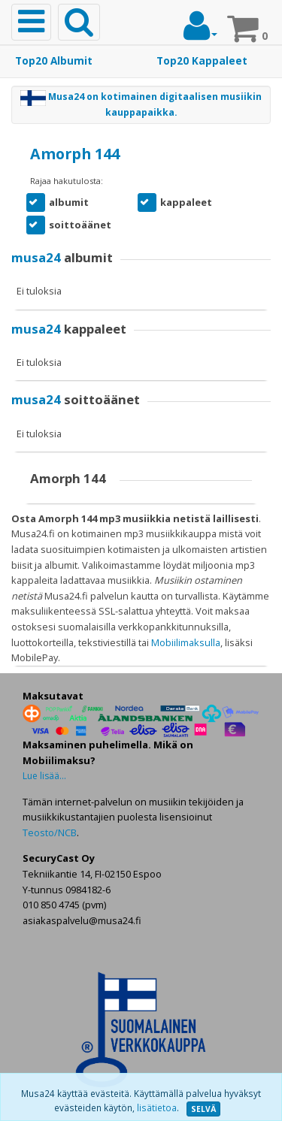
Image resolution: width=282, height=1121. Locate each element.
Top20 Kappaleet (201, 61)
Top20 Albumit (53, 61)
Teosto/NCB (50, 832)
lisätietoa (157, 1107)
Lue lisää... (44, 775)
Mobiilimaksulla (185, 642)
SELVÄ (203, 1109)
